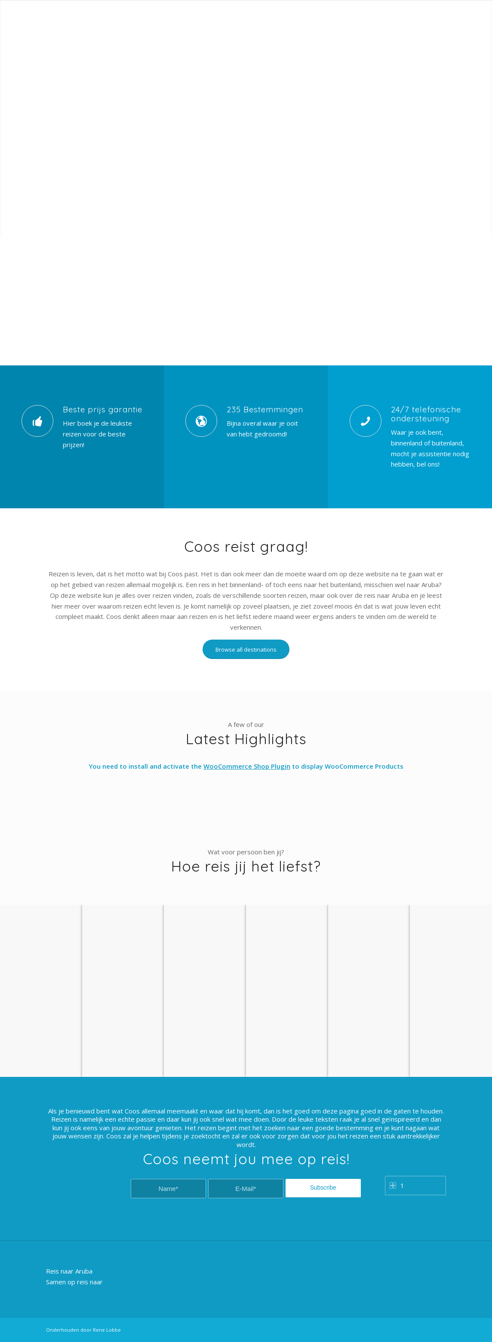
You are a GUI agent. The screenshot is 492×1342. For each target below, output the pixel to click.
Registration (431, 6)
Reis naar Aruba (69, 1271)
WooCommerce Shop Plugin (246, 766)
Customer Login (389, 6)
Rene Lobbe (107, 1330)
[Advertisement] (246, 301)
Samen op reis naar (74, 1281)
